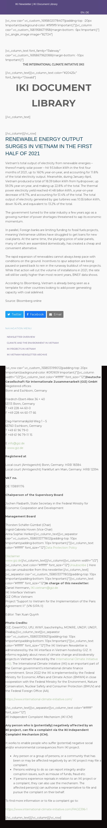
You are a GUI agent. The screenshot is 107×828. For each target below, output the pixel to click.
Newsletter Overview (21, 336)
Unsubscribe (77, 565)
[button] (14, 314)
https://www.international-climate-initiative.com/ (38, 699)
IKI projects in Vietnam (21, 348)
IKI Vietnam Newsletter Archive (27, 354)
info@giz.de (16, 443)
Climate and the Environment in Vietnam (33, 342)
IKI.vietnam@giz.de (44, 588)
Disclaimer (12, 556)
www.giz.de (15, 448)
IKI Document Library (45, 4)
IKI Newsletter (23, 4)
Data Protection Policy (61, 547)
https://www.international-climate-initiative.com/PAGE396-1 (46, 809)
